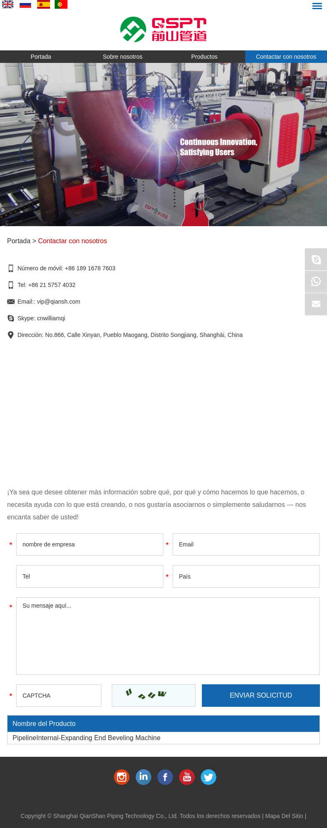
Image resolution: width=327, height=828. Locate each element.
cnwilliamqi (51, 318)
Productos (204, 56)
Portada (40, 56)
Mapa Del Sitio (284, 816)
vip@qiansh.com (58, 301)
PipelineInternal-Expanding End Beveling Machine (87, 737)
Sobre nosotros (123, 56)
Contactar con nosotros (286, 56)
